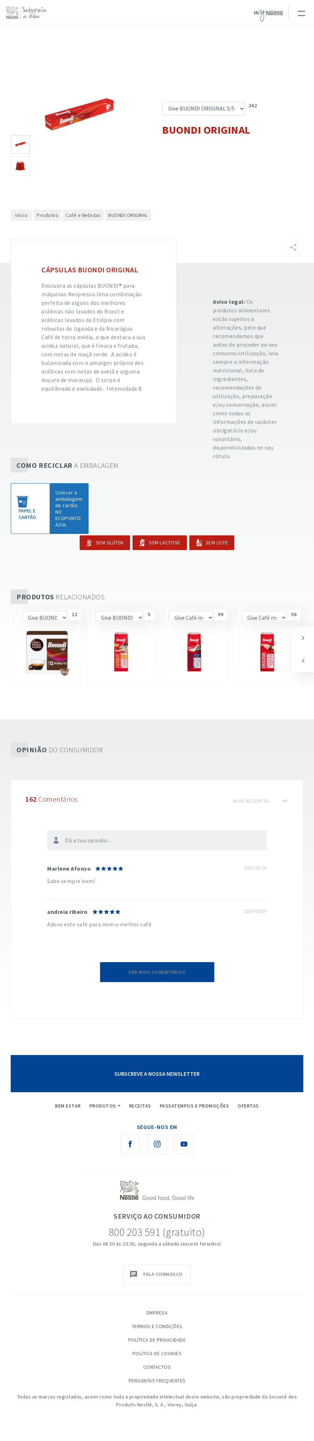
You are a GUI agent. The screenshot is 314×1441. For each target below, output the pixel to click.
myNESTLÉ (268, 15)
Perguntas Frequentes (157, 1380)
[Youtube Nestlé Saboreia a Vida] (184, 1144)
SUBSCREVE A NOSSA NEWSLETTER (157, 1073)
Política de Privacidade (157, 1340)
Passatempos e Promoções (194, 1106)
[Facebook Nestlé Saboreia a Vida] (130, 1144)
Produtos (47, 215)
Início (21, 215)
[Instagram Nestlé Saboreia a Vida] (157, 1144)
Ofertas (248, 1106)
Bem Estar (68, 1106)
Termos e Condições (157, 1326)
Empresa (157, 1312)
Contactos (157, 1367)
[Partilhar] (293, 247)
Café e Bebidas (83, 215)
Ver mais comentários (157, 972)
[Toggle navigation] (301, 12)
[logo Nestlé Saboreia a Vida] (28, 13)
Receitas (140, 1106)
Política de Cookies (157, 1353)
